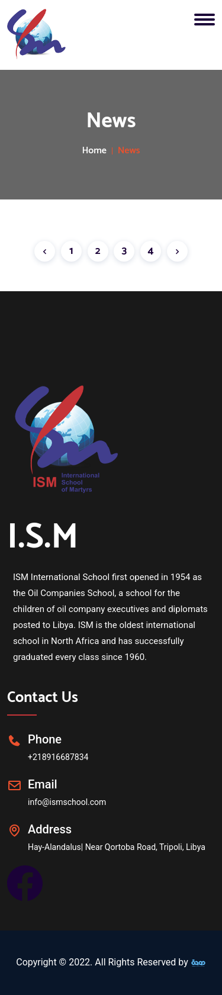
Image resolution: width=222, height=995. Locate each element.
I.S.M (42, 537)
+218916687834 (58, 757)
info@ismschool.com (67, 802)
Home (94, 151)
